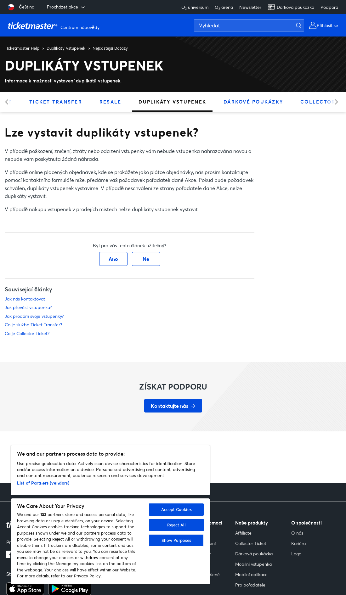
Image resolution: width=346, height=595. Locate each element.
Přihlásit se (327, 25)
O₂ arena (224, 7)
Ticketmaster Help (22, 48)
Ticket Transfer (55, 101)
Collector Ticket (250, 543)
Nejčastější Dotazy (110, 48)
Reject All (176, 525)
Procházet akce (66, 7)
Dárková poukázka (291, 7)
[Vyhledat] (249, 25)
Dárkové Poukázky (253, 101)
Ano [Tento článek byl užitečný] (113, 258)
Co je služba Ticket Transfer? (33, 325)
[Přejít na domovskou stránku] (54, 25)
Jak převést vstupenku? (28, 307)
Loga (296, 554)
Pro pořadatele (250, 585)
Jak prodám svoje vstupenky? (34, 316)
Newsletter (250, 7)
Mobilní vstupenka (253, 564)
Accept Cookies (176, 509)
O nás (297, 533)
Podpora (329, 7)
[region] (110, 515)
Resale (110, 101)
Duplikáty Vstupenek (66, 48)
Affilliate (243, 533)
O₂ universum (194, 7)
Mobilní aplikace (251, 574)
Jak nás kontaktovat (25, 299)
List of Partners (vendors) (43, 483)
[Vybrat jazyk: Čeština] (21, 7)
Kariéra (298, 543)
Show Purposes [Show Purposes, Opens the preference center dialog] (176, 540)
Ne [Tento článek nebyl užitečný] (146, 258)
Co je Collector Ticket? (27, 333)
